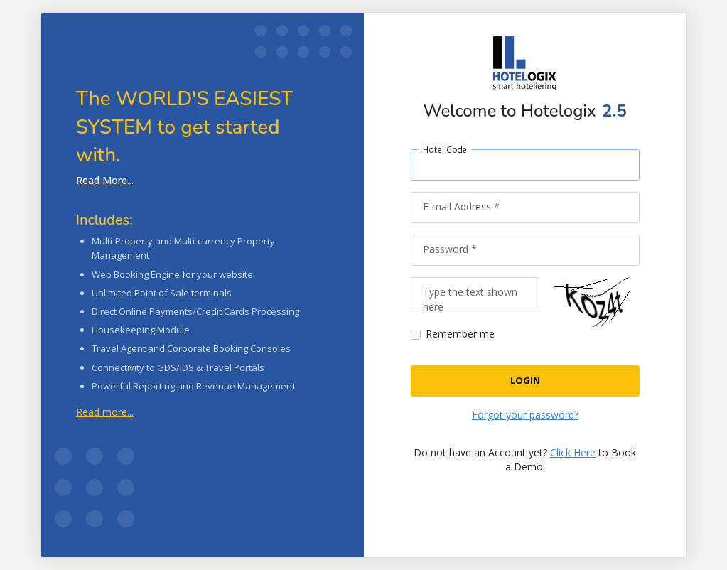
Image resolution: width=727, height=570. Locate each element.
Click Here (573, 452)
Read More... (105, 180)
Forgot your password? (525, 414)
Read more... (105, 412)
